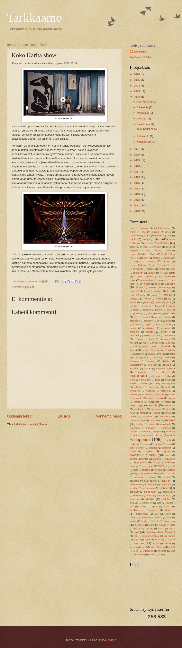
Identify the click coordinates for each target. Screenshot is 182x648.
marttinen (138, 402)
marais (172, 394)
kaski (172, 354)
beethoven (163, 243)
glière (136, 317)
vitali (162, 532)
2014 (137, 188)
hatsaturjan (166, 328)
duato (132, 295)
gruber (169, 321)
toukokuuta (144, 124)
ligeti (157, 380)
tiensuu (158, 518)
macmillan (150, 391)
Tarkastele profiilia (140, 57)
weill (153, 547)
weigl (144, 547)
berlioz (168, 250)
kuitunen (160, 368)
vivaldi (171, 532)
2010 (137, 211)
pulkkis (133, 459)
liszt (173, 383)
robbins (171, 473)
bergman (134, 250)
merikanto (169, 405)
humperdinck (158, 343)
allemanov (134, 236)
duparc (154, 295)
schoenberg (148, 488)
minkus (156, 413)
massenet (154, 402)
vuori (147, 539)
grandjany (148, 321)
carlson (162, 269)
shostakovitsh (164, 495)
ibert (135, 346)
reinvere (158, 470)
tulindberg (140, 525)
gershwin (159, 310)
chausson (138, 273)
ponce (133, 451)
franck (158, 306)
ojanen (146, 435)
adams (144, 228)
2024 (137, 85)
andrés (147, 236)
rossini (166, 477)
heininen (134, 335)
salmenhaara (136, 484)
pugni (168, 455)
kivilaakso (134, 361)
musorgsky (135, 428)
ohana (136, 435)
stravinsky (142, 513)
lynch (167, 387)
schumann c (169, 492)
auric (169, 236)
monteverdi (165, 416)
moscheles (155, 420)
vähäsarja (159, 540)
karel (150, 354)
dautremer (163, 280)
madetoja (166, 391)
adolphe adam (162, 228)
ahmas (133, 232)
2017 (137, 171)
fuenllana (170, 306)
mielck (168, 409)
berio (147, 250)
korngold (166, 365)
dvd (165, 294)
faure (168, 302)
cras (159, 276)
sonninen (147, 503)
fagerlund (145, 302)
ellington (159, 299)
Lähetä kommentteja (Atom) (30, 424)
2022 (137, 96)
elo (169, 298)
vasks (172, 528)
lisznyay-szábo (159, 383)
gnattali (146, 317)
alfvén (168, 232)
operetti (167, 440)
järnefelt (133, 350)
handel (133, 328)
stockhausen (136, 510)
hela (158, 335)
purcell (144, 459)
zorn (160, 554)
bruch (153, 265)
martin (160, 398)
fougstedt (146, 306)
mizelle (133, 416)
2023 (137, 91)
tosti (156, 521)
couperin (138, 276)
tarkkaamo (140, 51)
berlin (157, 250)
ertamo (133, 302)
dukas (143, 295)
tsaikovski (169, 521)
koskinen (134, 368)
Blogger (111, 639)
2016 (137, 177)
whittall (172, 547)
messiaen (156, 409)
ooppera (142, 439)
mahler (133, 394)
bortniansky (169, 258)
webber (167, 543)
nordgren (157, 432)
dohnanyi (166, 287)
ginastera (137, 313)
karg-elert (161, 354)
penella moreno (137, 448)
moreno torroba (137, 420)
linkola (133, 383)
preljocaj (166, 451)
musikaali (165, 424)
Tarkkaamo (34, 17)
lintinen (145, 383)
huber (145, 343)
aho (144, 232)
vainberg (149, 529)
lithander (139, 387)
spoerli (143, 506)
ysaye (151, 554)
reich (135, 470)
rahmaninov (140, 462)
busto (172, 265)
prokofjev (135, 454)
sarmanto (166, 484)
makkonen (160, 394)
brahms (150, 261)
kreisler (147, 368)
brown (144, 265)
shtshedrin (135, 499)
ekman (148, 299)
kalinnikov (159, 350)
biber (144, 254)
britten (166, 261)
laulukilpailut (138, 375)
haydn (149, 331)
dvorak (134, 298)
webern (134, 547)
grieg (159, 321)
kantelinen (138, 354)
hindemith (170, 335)
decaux (139, 287)
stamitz (167, 506)
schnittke (134, 488)
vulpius (137, 540)
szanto (167, 514)
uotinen (137, 529)
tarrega (133, 518)
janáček (166, 346)
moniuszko (148, 416)
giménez (171, 310)
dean (157, 284)
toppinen (145, 521)
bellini (132, 247)
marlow (149, 398)
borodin (156, 258)
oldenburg (158, 435)
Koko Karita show (146, 128)
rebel (172, 466)
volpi (136, 536)
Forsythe (134, 306)
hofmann (139, 339)
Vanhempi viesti (109, 416)
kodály (166, 361)
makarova (146, 394)
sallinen (166, 480)
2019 (137, 160)
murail (152, 424)
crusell (168, 276)
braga (137, 262)
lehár (132, 380)
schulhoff (134, 492)
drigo (169, 291)
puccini (153, 454)
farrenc (158, 302)
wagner (139, 543)
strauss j (153, 510)
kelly (136, 357)
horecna (134, 343)
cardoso (151, 269)
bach (133, 239)
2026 (137, 74)
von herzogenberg (150, 536)
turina (151, 525)
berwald (133, 254)
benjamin (157, 247)
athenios (159, 236)
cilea (162, 273)
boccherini (142, 258)
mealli (168, 402)
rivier (162, 473)
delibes (152, 287)
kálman (171, 350)
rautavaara (147, 466)
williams (162, 551)
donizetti (134, 291)
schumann (150, 491)
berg (168, 247)
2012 (137, 199)
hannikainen (148, 328)
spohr (154, 506)
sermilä (149, 495)
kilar (156, 357)
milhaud (144, 413)
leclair (168, 376)
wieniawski (148, 551)
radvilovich (170, 459)
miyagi (168, 413)
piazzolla (166, 447)
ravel (161, 466)
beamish (149, 243)
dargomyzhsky (147, 280)
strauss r (169, 510)
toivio (168, 518)
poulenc (29, 286)
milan (132, 413)
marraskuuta (144, 101)
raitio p (156, 462)
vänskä (171, 540)
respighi (170, 470)
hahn (157, 324)
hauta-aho (134, 332)
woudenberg (139, 554)
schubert (164, 488)
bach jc (145, 239)
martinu (171, 398)
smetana (134, 503)
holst (151, 339)
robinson (139, 477)
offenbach (170, 432)
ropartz (152, 477)
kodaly (150, 361)
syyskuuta (143, 112)
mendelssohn (150, 405)
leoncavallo (145, 380)
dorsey (147, 291)
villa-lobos (150, 532)
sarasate (151, 484)
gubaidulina (135, 324)
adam (132, 228)
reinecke (146, 470)
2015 (137, 182)
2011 (137, 205)
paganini (158, 444)
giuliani (149, 313)
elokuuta (142, 118)
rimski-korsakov (148, 473)
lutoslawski (154, 387)
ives (154, 346)
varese (161, 529)
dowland (158, 291)
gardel (136, 310)
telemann (146, 517)
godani (158, 317)
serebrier (137, 495)
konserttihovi (136, 365)
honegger (165, 339)
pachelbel (134, 444)
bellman (143, 247)
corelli (172, 273)
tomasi (133, 521)
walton (156, 543)
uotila (172, 525)
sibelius (149, 499)
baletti (157, 239)
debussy (170, 283)
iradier (145, 346)
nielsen (144, 431)
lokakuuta (143, 107)
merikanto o (140, 409)
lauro (158, 376)
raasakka (157, 459)
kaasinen (146, 350)
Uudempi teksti (19, 416)
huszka (171, 343)
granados (135, 321)
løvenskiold (135, 391)
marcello (137, 398)
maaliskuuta (144, 141)
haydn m (165, 332)
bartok (136, 243)
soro (159, 503)
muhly (140, 424)
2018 (137, 165)
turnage (162, 525)
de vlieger (145, 284)
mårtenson (166, 428)
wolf (173, 551)
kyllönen (163, 372)
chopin (151, 272)
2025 (137, 79)
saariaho (134, 481)
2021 (137, 148)
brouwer (133, 265)
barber (172, 239)
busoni (163, 265)
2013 (137, 194)
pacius (146, 444)
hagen (148, 324)
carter (172, 269)
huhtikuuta (143, 136)
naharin (133, 432)
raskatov (134, 466)
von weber (169, 536)
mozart (170, 420)
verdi (136, 532)
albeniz (155, 232)
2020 (137, 154)
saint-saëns (150, 481)
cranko (149, 276)
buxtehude (138, 269)
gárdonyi (147, 310)
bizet (153, 254)
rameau (167, 462)
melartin (134, 405)
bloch (164, 254)
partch (169, 444)
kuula (172, 368)
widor (136, 551)
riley (135, 473)
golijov (168, 317)
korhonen (152, 365)
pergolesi (153, 448)
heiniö (147, 335)
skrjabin (166, 499)
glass (158, 313)
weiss (162, 547)
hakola (167, 324)
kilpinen (167, 357)
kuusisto (142, 372)
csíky (132, 280)
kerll (146, 357)
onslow (171, 435)
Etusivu (64, 416)
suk (156, 514)
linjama (168, 380)
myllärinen (150, 428)
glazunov (170, 313)
